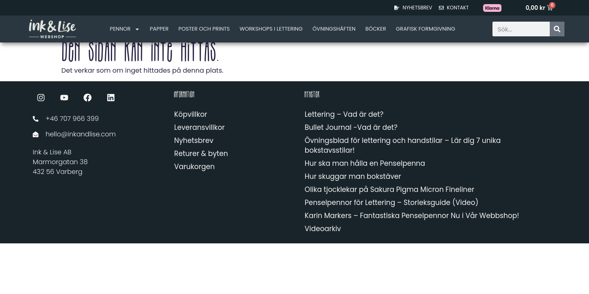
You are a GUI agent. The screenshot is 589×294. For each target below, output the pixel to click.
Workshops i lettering (271, 29)
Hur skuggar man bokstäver (353, 176)
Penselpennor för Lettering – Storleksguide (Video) (392, 202)
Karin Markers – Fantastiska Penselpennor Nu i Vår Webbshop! (412, 215)
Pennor (125, 29)
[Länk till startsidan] (52, 29)
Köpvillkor (190, 114)
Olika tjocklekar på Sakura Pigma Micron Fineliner (389, 189)
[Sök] (557, 29)
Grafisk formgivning (425, 29)
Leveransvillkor (199, 127)
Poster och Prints (204, 29)
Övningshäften (333, 29)
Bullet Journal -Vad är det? (351, 127)
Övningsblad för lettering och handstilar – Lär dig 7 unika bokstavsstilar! (403, 145)
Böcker (375, 29)
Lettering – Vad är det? (344, 114)
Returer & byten (201, 153)
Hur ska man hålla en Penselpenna (365, 163)
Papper (159, 29)
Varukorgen (194, 167)
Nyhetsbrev (194, 140)
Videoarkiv (323, 229)
